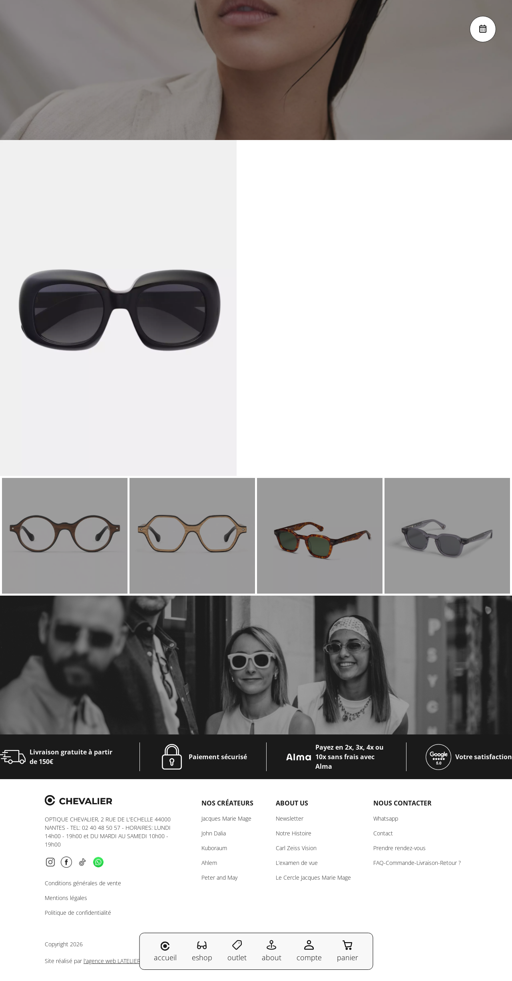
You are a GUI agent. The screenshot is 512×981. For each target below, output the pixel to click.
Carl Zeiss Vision (296, 848)
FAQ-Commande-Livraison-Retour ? (417, 863)
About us (292, 803)
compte (309, 951)
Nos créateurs (227, 803)
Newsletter (289, 818)
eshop (202, 951)
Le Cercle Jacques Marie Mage (313, 877)
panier (347, 951)
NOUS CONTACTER (402, 803)
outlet (237, 951)
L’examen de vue (297, 863)
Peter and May (219, 877)
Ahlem (209, 863)
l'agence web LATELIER (112, 961)
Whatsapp (385, 818)
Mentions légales (66, 898)
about (271, 951)
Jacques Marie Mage (226, 818)
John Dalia (213, 833)
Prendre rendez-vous (399, 848)
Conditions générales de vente (83, 883)
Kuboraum (214, 848)
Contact (383, 833)
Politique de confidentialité (78, 912)
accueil (165, 952)
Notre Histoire (293, 833)
